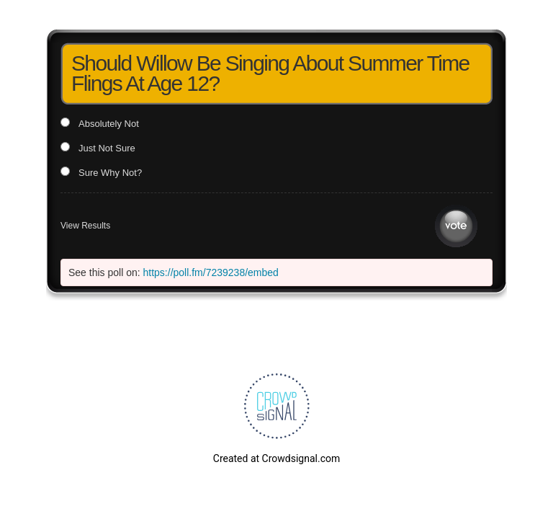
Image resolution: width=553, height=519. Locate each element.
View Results (85, 226)
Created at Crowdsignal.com (276, 458)
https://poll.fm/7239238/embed (211, 272)
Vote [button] (456, 226)
